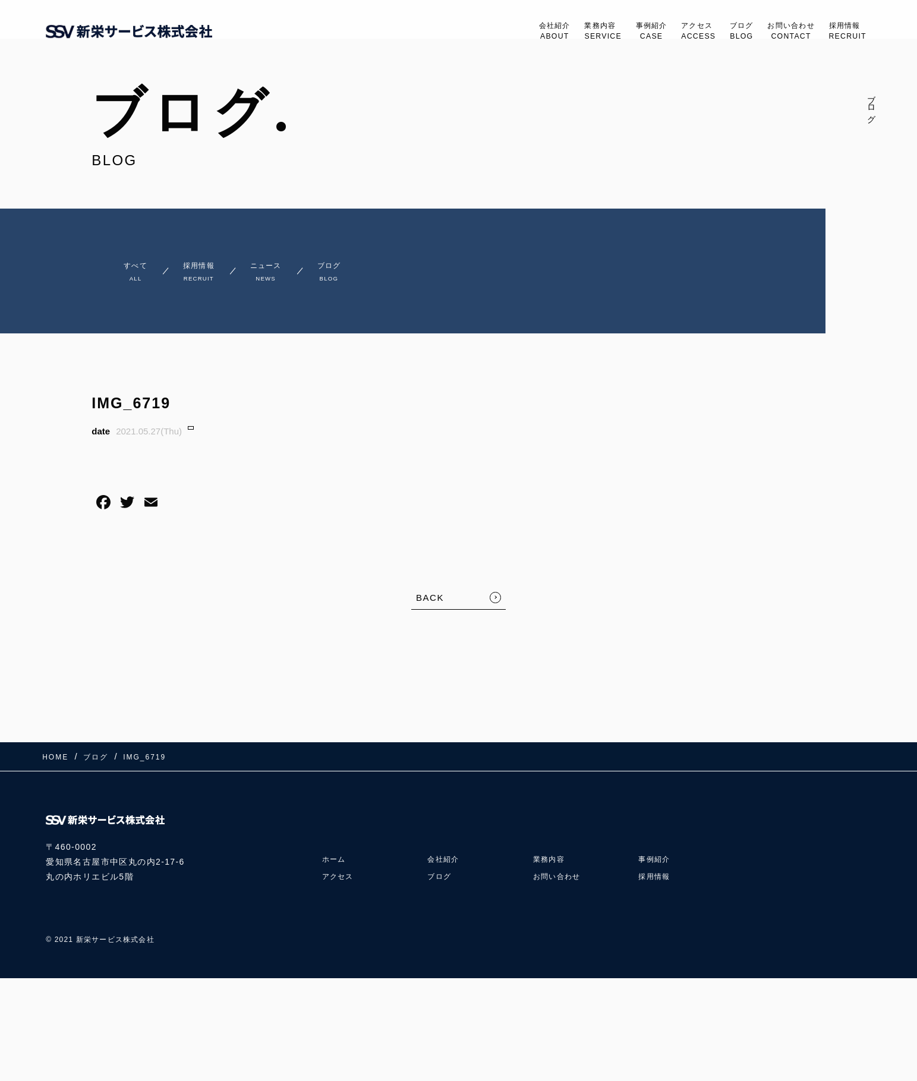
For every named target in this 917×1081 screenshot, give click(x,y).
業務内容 (558, 32)
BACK (430, 603)
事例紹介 (614, 32)
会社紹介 (501, 32)
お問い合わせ (777, 32)
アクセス (669, 32)
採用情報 (843, 32)
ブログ (719, 32)
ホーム (335, 848)
